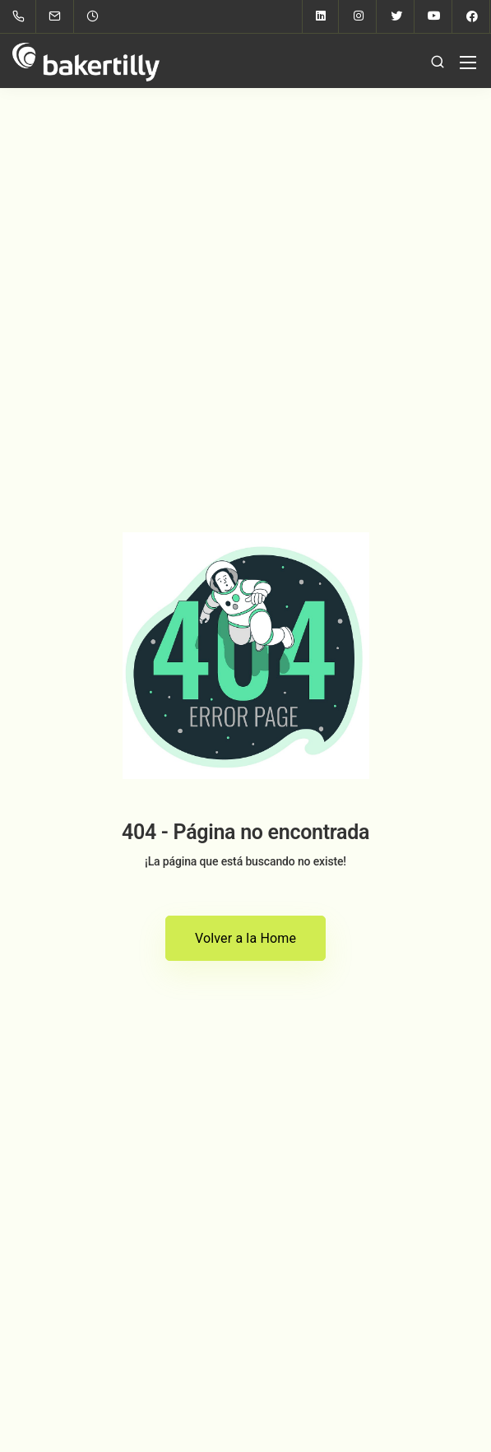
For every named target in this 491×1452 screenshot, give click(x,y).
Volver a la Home (245, 938)
